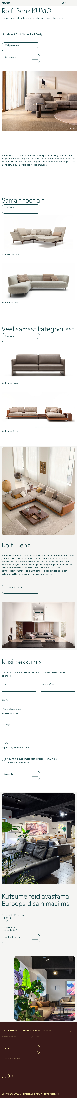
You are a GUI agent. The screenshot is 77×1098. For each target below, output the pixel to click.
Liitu (6, 1047)
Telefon (5, 700)
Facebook (4, 1076)
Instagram (10, 1076)
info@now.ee (8, 926)
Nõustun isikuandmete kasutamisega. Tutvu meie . (32, 760)
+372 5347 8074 (10, 929)
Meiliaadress (48, 684)
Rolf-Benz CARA (10, 383)
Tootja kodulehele (11, 18)
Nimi (4, 684)
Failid (5, 743)
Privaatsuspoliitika (11, 1057)
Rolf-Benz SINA (10, 431)
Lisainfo (6, 724)
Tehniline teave (42, 18)
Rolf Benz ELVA (10, 302)
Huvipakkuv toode (11, 709)
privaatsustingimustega (18, 762)
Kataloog (27, 18)
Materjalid (58, 18)
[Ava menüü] (73, 2)
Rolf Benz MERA (10, 254)
